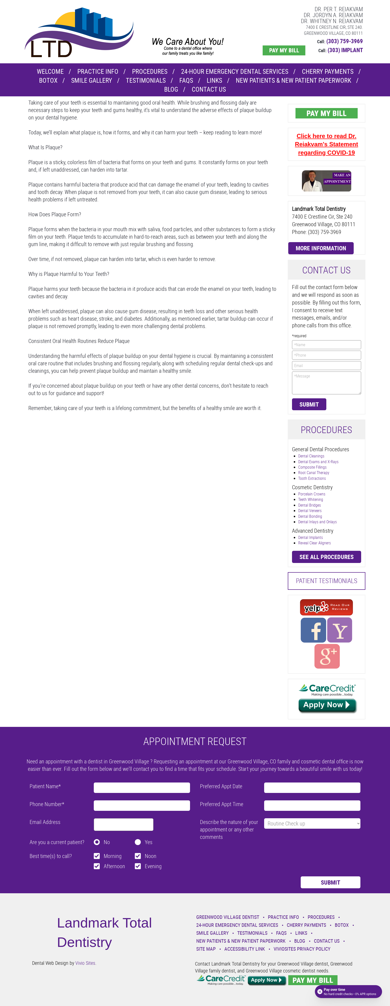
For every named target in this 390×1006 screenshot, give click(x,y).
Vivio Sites (85, 963)
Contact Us (209, 89)
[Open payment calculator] (348, 991)
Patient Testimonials (326, 580)
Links (214, 80)
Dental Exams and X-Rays (318, 461)
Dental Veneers (310, 510)
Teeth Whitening (310, 499)
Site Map (206, 948)
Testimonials (146, 80)
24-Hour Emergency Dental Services (234, 71)
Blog (171, 89)
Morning (113, 855)
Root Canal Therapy (313, 472)
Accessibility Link (244, 948)
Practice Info (97, 71)
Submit (309, 404)
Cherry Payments (327, 71)
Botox (48, 80)
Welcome (50, 71)
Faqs (186, 80)
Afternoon (114, 866)
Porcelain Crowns (311, 494)
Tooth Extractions (312, 478)
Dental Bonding (310, 516)
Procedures (149, 71)
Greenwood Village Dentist (227, 917)
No (107, 842)
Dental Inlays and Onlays (317, 521)
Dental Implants (310, 537)
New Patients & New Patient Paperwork (293, 80)
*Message (326, 383)
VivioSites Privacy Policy (302, 948)
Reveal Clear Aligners (314, 543)
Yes (148, 842)
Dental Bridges (309, 505)
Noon (150, 855)
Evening (153, 866)
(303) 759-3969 (344, 41)
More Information (321, 248)
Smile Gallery (91, 80)
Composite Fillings (312, 467)
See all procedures (326, 557)
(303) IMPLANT (345, 50)
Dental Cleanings (311, 456)
